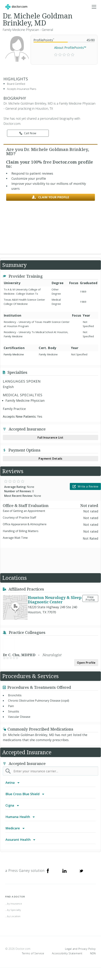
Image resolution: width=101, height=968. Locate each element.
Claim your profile (50, 197)
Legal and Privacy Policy (80, 948)
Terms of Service (33, 953)
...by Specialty (13, 909)
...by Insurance (13, 903)
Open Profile (86, 663)
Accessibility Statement (67, 953)
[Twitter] (81, 870)
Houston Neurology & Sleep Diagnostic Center (55, 599)
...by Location (13, 916)
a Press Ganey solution (25, 870)
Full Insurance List (50, 437)
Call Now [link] (27, 133)
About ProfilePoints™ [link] (70, 47)
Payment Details (50, 458)
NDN (93, 953)
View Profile (90, 598)
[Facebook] (48, 870)
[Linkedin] (64, 870)
